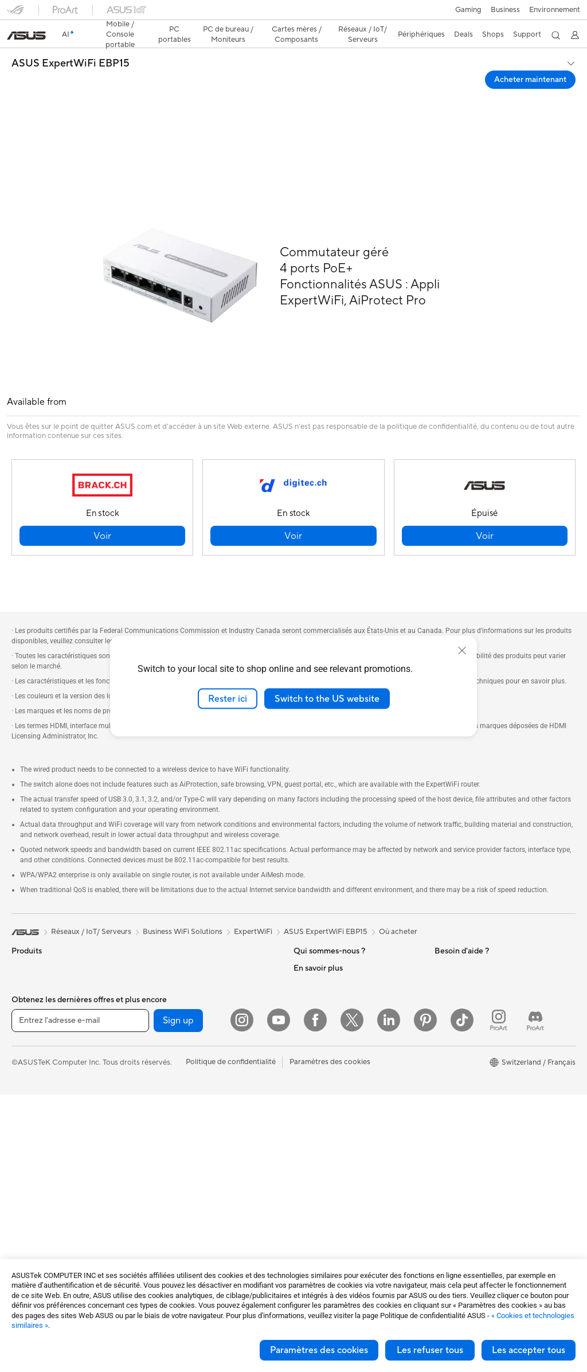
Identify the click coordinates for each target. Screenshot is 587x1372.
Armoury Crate (460, 1094)
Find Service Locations (332, 1111)
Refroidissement (177, 921)
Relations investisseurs (332, 973)
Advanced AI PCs (464, 990)
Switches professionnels (191, 1085)
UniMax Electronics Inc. (333, 1041)
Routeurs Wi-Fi (175, 1051)
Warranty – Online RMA (333, 1076)
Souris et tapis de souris (190, 1138)
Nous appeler (316, 1162)
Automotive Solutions (471, 1042)
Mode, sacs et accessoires (194, 1189)
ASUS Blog (453, 1076)
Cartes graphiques (43, 1233)
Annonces (310, 955)
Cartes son (168, 955)
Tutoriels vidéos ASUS (331, 1223)
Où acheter (398, 885)
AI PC (444, 973)
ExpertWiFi (253, 885)
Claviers (164, 1120)
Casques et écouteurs (187, 1155)
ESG (442, 921)
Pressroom (312, 990)
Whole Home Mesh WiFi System (205, 1068)
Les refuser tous (430, 1350)
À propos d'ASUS (323, 921)
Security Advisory (324, 1206)
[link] (293, 14)
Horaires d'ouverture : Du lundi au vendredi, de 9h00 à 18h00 (350, 1184)
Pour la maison (36, 974)
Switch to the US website (327, 698)
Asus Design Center (468, 1008)
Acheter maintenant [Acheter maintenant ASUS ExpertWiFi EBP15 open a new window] (530, 59)
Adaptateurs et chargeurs (193, 1224)
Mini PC (24, 1181)
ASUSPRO (453, 1025)
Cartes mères (34, 1216)
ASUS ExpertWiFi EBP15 (70, 43)
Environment (456, 938)
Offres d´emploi (320, 938)
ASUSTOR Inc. (318, 1007)
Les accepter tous (528, 1350)
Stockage (166, 990)
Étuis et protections (183, 1206)
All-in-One (28, 1112)
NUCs (21, 1163)
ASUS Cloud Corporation (337, 1024)
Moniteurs (28, 1077)
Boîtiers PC (30, 1250)
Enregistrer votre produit (336, 1128)
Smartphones (34, 939)
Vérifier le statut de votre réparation (354, 1094)
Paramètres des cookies (319, 1350)
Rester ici (227, 698)
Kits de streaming (179, 1172)
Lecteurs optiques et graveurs (200, 973)
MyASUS (309, 1240)
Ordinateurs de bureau (49, 1129)
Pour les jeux (32, 1042)
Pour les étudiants (41, 1025)
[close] (462, 650)
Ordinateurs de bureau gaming (63, 1146)
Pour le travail (34, 991)
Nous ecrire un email (328, 1145)
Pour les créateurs (41, 1008)
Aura (443, 1111)
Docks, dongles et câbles (192, 1241)
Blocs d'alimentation (184, 938)
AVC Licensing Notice (471, 1059)
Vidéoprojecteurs (41, 1095)
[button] (15, 14)
